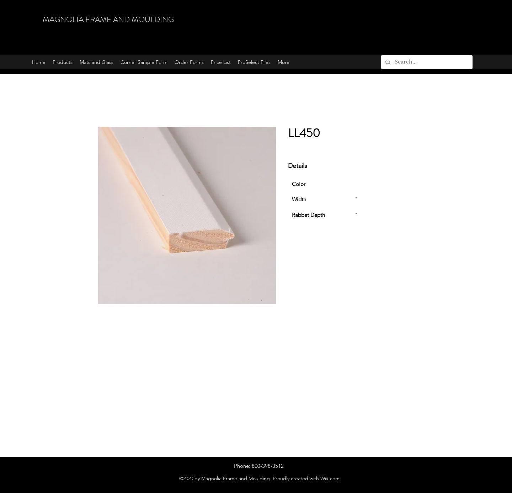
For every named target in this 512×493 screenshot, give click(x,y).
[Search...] (426, 62)
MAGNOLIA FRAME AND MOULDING (108, 19)
